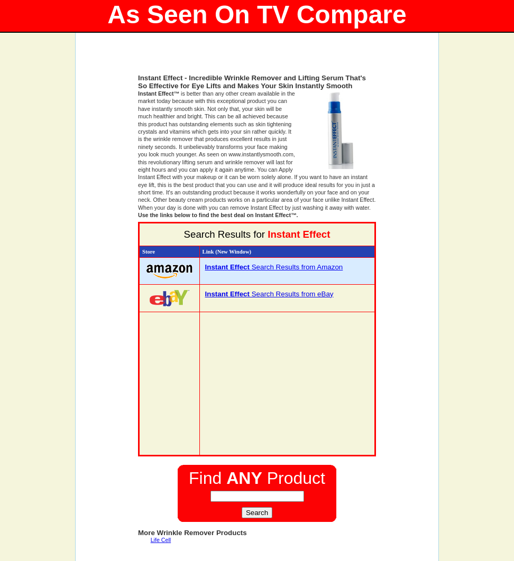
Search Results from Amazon (274, 267)
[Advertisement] (257, 58)
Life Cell (161, 540)
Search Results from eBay (269, 294)
